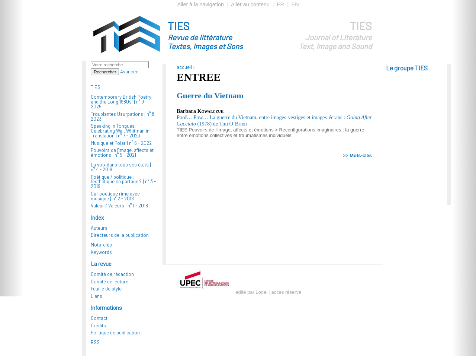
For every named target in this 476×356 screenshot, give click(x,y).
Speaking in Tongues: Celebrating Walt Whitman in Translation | (120, 131)
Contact (99, 318)
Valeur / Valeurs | (119, 206)
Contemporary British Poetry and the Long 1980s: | (121, 101)
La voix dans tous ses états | (121, 167)
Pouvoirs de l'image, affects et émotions (231, 130)
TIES (219, 35)
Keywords (101, 252)
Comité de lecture (109, 282)
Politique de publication (115, 333)
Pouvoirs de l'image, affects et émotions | (122, 152)
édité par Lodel (251, 292)
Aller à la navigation (200, 4)
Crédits (98, 325)
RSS (95, 342)
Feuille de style (106, 289)
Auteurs (99, 228)
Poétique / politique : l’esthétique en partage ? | (123, 182)
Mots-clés (101, 245)
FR (280, 4)
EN (295, 4)
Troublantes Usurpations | (124, 116)
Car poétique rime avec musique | (115, 196)
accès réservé (286, 292)
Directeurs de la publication (120, 235)
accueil (184, 67)
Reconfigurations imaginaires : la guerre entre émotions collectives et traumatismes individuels (270, 132)
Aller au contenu (250, 4)
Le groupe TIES (407, 67)
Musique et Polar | (121, 143)
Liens (96, 296)
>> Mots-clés (357, 155)
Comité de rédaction (112, 274)
